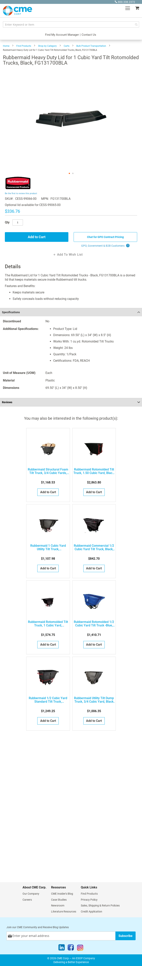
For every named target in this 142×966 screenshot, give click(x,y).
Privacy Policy (89, 899)
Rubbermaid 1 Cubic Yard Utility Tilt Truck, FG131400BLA (48, 547)
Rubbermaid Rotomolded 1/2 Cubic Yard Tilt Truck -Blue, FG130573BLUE (94, 623)
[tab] (71, 312)
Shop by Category (47, 46)
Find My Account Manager (62, 34)
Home (6, 46)
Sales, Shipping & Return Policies (100, 905)
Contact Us (89, 34)
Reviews (7, 402)
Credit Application (91, 911)
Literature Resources (63, 911)
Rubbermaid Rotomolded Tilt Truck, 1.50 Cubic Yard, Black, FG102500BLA (94, 471)
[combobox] (71, 24)
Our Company (31, 893)
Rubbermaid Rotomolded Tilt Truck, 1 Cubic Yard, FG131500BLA (48, 623)
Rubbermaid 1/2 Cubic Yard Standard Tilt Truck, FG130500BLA (48, 699)
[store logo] (17, 11)
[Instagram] (80, 948)
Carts (66, 46)
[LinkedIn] (61, 948)
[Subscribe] (125, 935)
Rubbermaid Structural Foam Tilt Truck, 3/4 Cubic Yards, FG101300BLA (48, 471)
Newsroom (57, 905)
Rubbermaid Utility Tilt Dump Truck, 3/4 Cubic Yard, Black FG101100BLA (94, 699)
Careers (27, 899)
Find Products (23, 46)
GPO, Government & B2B (105, 246)
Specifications (11, 312)
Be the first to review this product (21, 193)
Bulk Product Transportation (91, 46)
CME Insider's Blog (62, 893)
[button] (69, 173)
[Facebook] (71, 948)
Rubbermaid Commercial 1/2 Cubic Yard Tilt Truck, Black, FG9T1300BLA (94, 547)
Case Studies (59, 899)
